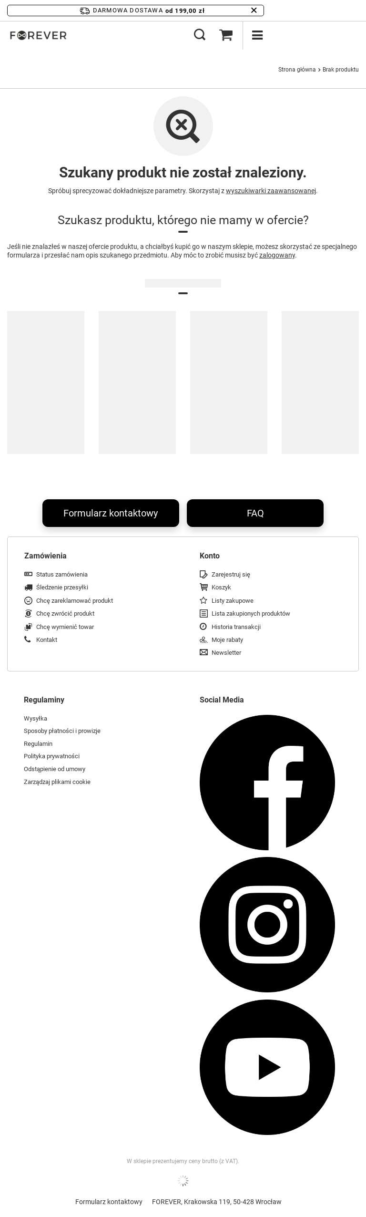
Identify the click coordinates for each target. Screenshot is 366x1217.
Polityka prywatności (52, 756)
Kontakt (46, 639)
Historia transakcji (236, 626)
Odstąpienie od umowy (54, 769)
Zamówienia (45, 555)
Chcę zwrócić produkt (65, 613)
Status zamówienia (62, 574)
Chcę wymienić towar (65, 626)
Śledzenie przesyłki (62, 587)
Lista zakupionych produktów (251, 613)
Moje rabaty (227, 639)
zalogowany (277, 255)
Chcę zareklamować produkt (74, 600)
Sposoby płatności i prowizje (62, 730)
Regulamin (38, 743)
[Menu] (257, 35)
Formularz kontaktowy (110, 513)
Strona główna (297, 69)
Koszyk (221, 587)
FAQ (255, 513)
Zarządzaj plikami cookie (57, 781)
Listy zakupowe (233, 600)
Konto (210, 555)
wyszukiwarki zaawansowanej (271, 191)
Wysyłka (35, 718)
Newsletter (226, 652)
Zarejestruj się (231, 574)
